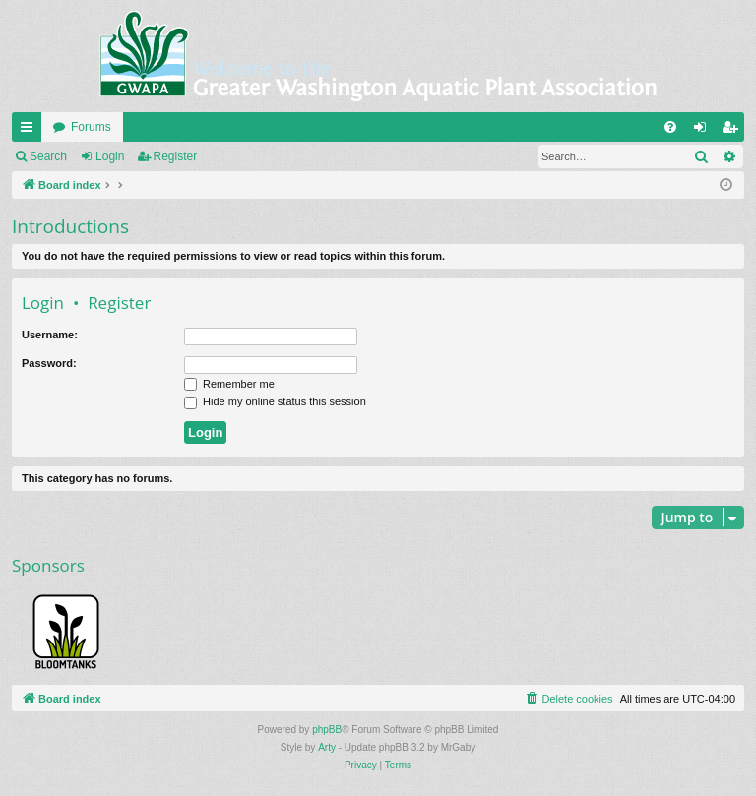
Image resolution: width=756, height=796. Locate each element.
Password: (49, 363)
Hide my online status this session (275, 401)
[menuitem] (670, 127)
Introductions (70, 226)
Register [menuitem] (734, 131)
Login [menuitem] (704, 131)
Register (176, 156)
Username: (50, 334)
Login (109, 156)
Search (48, 156)
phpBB (327, 729)
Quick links (30, 131)
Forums (91, 127)
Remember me (229, 384)
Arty (327, 747)
